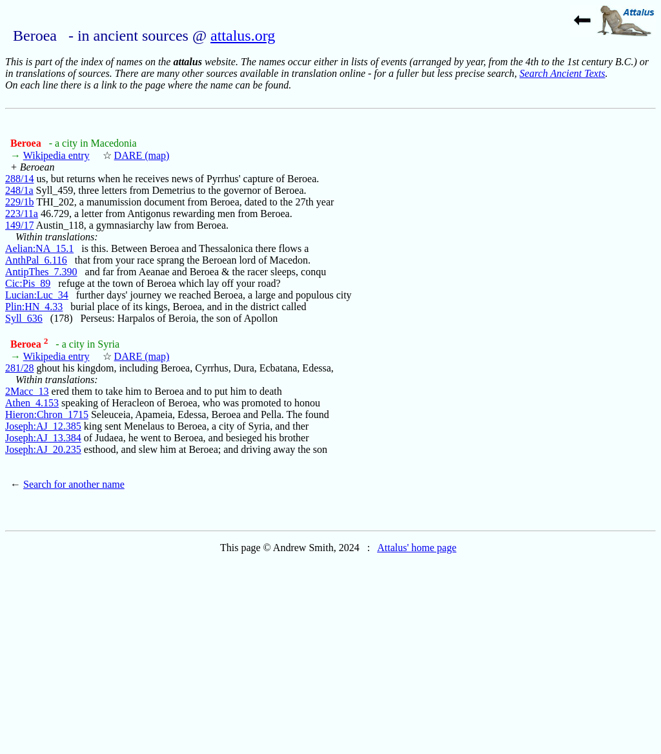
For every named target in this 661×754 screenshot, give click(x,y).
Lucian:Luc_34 (36, 294)
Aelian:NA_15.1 (39, 248)
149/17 (19, 225)
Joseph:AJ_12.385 (43, 426)
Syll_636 (24, 318)
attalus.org (242, 35)
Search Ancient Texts (562, 73)
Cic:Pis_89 (27, 283)
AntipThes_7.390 (41, 271)
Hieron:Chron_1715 (46, 414)
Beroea (27, 143)
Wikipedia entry (56, 155)
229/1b (19, 201)
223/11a (21, 213)
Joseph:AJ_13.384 (43, 437)
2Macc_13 (27, 391)
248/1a (19, 190)
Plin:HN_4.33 (34, 306)
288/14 (19, 178)
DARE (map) (142, 155)
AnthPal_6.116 (36, 260)
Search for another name (74, 484)
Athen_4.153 (32, 402)
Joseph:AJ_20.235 (43, 449)
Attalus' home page (416, 547)
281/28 (19, 367)
